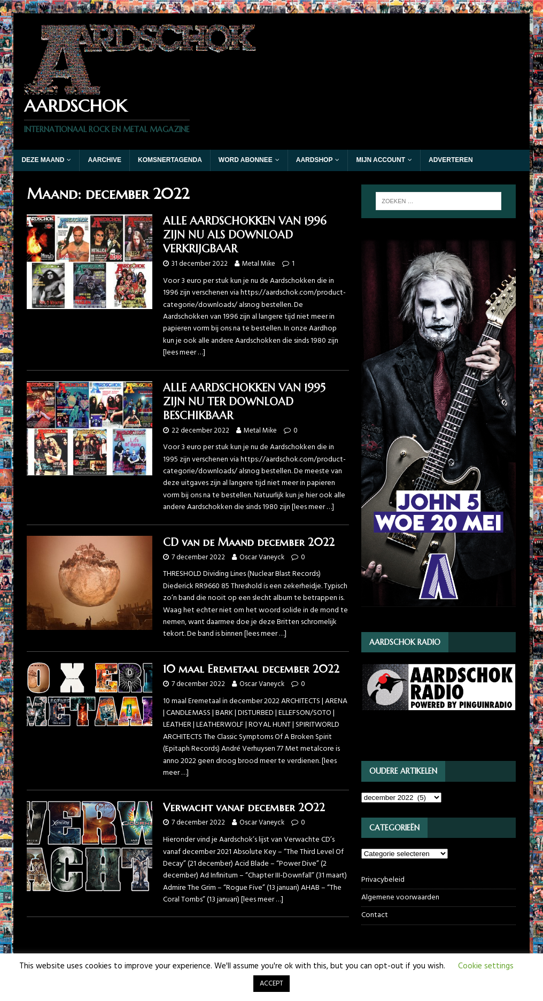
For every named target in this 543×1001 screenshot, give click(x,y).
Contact (374, 915)
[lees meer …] (184, 352)
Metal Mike (258, 264)
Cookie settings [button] (486, 966)
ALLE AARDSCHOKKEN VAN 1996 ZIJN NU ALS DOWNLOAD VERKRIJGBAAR (244, 235)
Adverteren (451, 160)
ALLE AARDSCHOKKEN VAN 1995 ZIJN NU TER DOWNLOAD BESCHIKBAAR (244, 401)
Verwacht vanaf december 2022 (244, 807)
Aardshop (314, 160)
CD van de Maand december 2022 (249, 542)
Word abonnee (246, 160)
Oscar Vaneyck (261, 557)
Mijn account (380, 160)
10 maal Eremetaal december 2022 (251, 669)
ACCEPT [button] (271, 983)
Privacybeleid (383, 880)
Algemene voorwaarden (400, 897)
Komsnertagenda (170, 160)
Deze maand (42, 160)
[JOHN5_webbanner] (438, 612)
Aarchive (104, 160)
